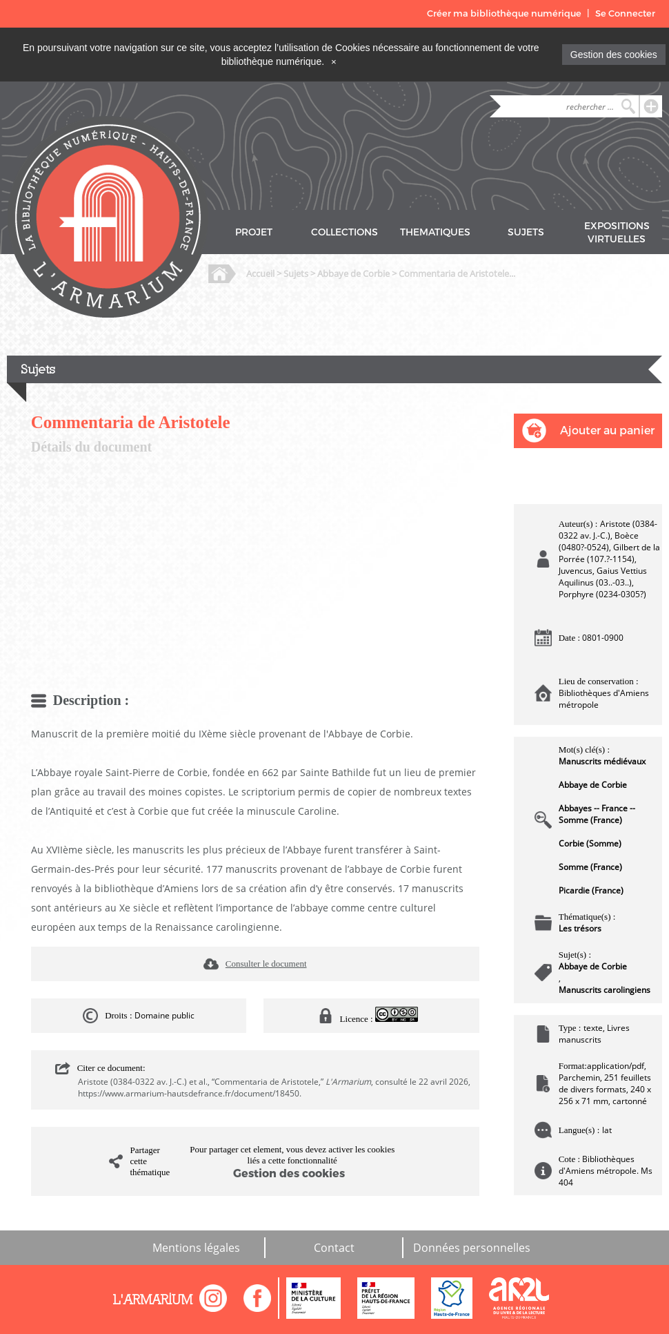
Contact (334, 1247)
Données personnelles (471, 1247)
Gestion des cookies (613, 54)
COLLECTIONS (344, 232)
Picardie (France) (591, 890)
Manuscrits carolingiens (604, 990)
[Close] (334, 61)
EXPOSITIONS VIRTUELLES (617, 233)
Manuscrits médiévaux (602, 761)
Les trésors (580, 928)
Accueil (260, 273)
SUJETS (526, 232)
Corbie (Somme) (590, 843)
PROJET (253, 232)
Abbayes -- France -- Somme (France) (597, 814)
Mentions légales (196, 1247)
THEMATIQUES (435, 232)
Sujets (295, 273)
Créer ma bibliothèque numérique (504, 13)
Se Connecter (625, 13)
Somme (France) (590, 867)
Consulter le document (266, 963)
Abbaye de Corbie (353, 273)
